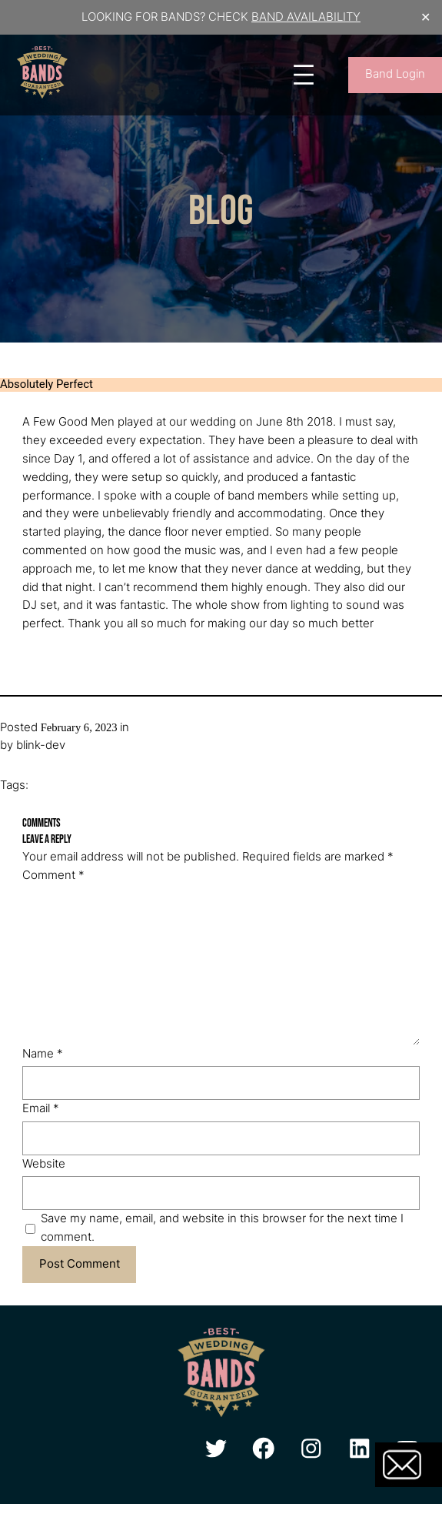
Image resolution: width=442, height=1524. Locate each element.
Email (40, 1108)
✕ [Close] (425, 17)
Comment (53, 875)
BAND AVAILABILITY (306, 17)
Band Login (395, 74)
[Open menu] (304, 75)
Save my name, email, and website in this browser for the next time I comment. (222, 1228)
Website (43, 1164)
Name (42, 1054)
